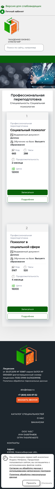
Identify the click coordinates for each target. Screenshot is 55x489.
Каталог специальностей (27, 414)
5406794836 (30, 434)
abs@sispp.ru (27, 389)
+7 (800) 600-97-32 (27, 395)
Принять (31, 483)
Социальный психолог (27, 130)
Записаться (27, 192)
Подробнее (27, 199)
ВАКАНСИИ (37, 422)
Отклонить (47, 483)
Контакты (13, 443)
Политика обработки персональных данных (25, 381)
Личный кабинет (12, 11)
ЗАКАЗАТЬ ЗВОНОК (28, 400)
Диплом (14, 138)
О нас (40, 418)
